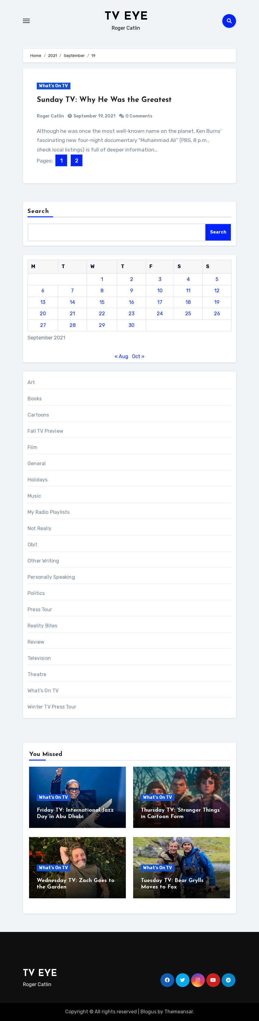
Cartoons (38, 415)
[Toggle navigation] (26, 21)
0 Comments (139, 116)
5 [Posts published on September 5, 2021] (217, 279)
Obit (32, 545)
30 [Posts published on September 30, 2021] (131, 325)
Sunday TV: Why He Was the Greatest (104, 100)
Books (35, 399)
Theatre (37, 674)
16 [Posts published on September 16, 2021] (131, 302)
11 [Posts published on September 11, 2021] (188, 291)
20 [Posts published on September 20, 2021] (43, 313)
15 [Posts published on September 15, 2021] (101, 302)
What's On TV (53, 85)
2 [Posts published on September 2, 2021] (131, 279)
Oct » (138, 356)
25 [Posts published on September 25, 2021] (188, 313)
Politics (36, 593)
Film (32, 447)
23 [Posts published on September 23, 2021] (131, 313)
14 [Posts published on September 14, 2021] (72, 302)
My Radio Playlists (49, 512)
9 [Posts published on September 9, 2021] (131, 291)
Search (38, 211)
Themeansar (178, 1012)
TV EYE (126, 16)
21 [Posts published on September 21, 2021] (72, 313)
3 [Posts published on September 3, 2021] (160, 279)
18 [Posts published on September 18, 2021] (188, 302)
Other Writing (43, 561)
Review (36, 642)
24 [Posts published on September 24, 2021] (160, 313)
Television (39, 658)
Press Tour (40, 609)
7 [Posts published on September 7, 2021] (72, 291)
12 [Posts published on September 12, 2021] (217, 291)
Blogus (148, 1012)
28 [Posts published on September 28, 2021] (72, 325)
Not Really (39, 528)
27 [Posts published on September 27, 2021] (43, 325)
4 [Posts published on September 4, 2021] (188, 279)
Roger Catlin (50, 116)
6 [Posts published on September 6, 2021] (42, 291)
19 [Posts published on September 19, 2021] (217, 302)
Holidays (38, 480)
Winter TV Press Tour (52, 707)
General (37, 463)
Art (31, 382)
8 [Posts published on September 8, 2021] (101, 291)
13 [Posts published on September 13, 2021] (42, 302)
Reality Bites (43, 626)
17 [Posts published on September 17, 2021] (159, 302)
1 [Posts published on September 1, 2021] (102, 279)
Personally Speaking (51, 577)
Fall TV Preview (45, 431)
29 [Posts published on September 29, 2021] (102, 325)
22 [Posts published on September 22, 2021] (102, 313)
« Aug (121, 356)
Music (34, 496)
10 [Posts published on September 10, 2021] (160, 291)
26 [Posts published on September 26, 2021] (217, 313)
